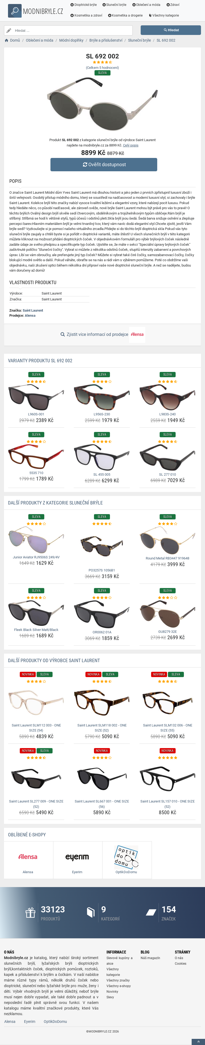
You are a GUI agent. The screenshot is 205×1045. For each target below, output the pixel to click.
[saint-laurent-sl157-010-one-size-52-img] (167, 778)
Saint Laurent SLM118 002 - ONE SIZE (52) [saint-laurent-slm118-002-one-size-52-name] (102, 728)
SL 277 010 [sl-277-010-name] (167, 474)
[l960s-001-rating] (36, 381)
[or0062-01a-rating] (102, 598)
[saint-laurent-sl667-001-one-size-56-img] (102, 778)
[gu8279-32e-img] (167, 613)
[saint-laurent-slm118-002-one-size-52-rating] (102, 681)
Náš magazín (150, 958)
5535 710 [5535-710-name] (36, 473)
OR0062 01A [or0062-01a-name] (102, 632)
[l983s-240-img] (167, 397)
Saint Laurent (33, 310)
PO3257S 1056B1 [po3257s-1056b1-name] (102, 570)
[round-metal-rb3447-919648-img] (167, 540)
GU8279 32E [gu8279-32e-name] (167, 632)
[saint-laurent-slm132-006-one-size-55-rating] (167, 681)
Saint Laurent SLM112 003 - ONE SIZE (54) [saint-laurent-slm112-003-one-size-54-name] (36, 728)
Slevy (110, 997)
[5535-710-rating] (36, 441)
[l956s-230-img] (102, 397)
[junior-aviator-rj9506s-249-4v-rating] (36, 524)
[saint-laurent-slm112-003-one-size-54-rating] (36, 681)
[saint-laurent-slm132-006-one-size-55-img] (167, 702)
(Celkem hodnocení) (102, 68)
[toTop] (198, 1042)
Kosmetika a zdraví (86, 15)
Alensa (30, 315)
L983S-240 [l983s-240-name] (167, 414)
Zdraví (173, 5)
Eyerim (29, 1021)
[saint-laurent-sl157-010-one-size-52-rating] (167, 758)
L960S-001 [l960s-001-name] (36, 414)
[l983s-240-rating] (167, 381)
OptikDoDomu (55, 1021)
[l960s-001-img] (36, 397)
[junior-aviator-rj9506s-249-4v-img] (36, 539)
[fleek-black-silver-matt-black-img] (36, 613)
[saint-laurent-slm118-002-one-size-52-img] (102, 702)
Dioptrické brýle (83, 5)
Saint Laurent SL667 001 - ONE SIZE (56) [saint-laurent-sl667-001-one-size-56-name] (102, 804)
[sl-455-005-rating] (102, 441)
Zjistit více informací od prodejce (102, 335)
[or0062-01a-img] (102, 614)
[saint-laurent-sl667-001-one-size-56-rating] (102, 758)
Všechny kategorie (164, 15)
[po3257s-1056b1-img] (102, 546)
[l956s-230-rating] (102, 381)
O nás (179, 958)
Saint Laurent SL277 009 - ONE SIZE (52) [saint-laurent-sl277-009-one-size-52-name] (36, 804)
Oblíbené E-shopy (27, 834)
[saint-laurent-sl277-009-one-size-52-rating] (36, 758)
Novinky (112, 992)
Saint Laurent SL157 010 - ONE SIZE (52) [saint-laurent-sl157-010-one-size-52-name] (167, 804)
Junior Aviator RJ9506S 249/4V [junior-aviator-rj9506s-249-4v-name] (36, 557)
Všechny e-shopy (119, 986)
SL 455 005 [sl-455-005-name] (101, 474)
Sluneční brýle (114, 5)
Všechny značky (118, 980)
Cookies (180, 963)
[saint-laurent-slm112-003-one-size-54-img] (36, 702)
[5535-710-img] (36, 456)
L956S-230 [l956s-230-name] (102, 414)
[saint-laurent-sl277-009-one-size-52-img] (36, 778)
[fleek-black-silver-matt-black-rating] (36, 598)
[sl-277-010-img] (167, 457)
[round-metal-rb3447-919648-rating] (167, 524)
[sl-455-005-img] (102, 457)
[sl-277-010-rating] (167, 441)
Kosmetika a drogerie (125, 15)
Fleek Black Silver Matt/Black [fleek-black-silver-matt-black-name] (36, 630)
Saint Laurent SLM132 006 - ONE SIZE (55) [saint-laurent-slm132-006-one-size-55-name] (167, 728)
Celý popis (131, 145)
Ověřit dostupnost (104, 164)
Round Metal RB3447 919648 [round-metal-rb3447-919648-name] (167, 558)
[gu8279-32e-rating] (167, 598)
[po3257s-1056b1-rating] (102, 524)
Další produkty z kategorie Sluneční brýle (55, 503)
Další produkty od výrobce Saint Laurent (54, 660)
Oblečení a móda (146, 5)
